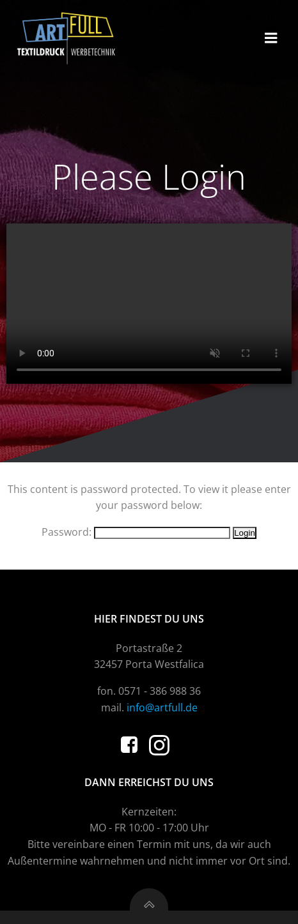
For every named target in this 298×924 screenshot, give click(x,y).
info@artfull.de (162, 708)
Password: (136, 532)
